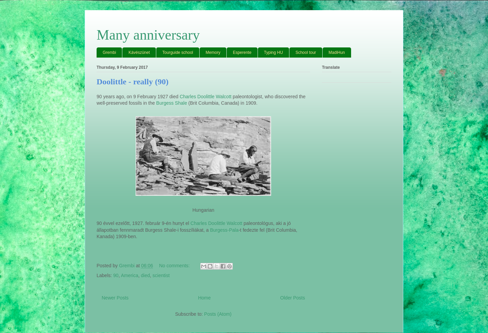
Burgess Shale (171, 103)
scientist (161, 275)
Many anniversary (148, 35)
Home (204, 297)
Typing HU (273, 52)
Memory (213, 52)
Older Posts (292, 297)
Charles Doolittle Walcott (205, 96)
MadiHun (337, 52)
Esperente (242, 52)
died (145, 275)
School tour (306, 52)
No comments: (175, 265)
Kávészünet (139, 52)
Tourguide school (177, 52)
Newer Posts (115, 297)
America (129, 275)
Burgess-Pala (224, 230)
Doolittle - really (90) (132, 81)
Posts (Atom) (217, 314)
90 (116, 275)
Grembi (109, 52)
